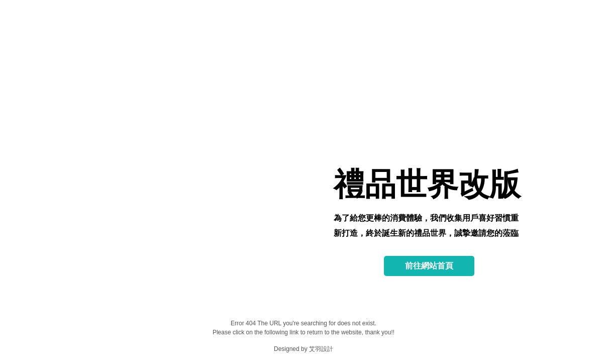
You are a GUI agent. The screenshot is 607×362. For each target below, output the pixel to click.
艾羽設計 (321, 348)
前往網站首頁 (429, 265)
